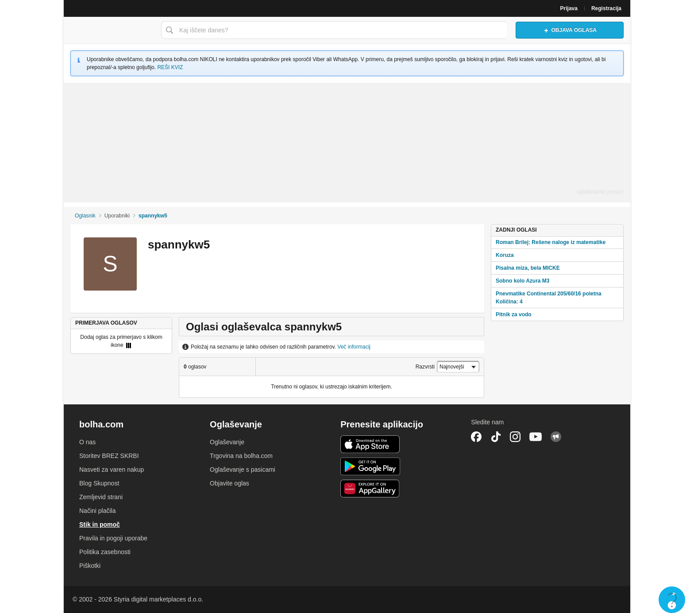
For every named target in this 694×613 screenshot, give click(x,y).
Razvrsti (425, 367)
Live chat (672, 599)
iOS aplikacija (370, 444)
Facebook (476, 436)
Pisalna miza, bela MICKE (528, 268)
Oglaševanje (227, 442)
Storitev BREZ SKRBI (109, 455)
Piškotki (89, 565)
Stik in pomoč (99, 524)
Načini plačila (97, 510)
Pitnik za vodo (514, 314)
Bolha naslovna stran (110, 30)
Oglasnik (85, 216)
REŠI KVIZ (170, 67)
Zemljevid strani (101, 496)
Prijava (569, 8)
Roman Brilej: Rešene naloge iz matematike (550, 242)
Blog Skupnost (99, 483)
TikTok (495, 436)
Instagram (515, 436)
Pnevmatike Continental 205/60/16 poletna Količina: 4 (548, 298)
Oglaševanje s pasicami (242, 469)
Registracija (606, 8)
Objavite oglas (229, 483)
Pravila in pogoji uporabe (113, 538)
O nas (87, 442)
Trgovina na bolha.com (241, 455)
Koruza (505, 255)
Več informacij (353, 347)
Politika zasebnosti (105, 551)
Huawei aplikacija (370, 488)
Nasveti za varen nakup (111, 469)
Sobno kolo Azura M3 (523, 281)
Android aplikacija (370, 466)
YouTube (535, 436)
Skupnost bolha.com (556, 436)
